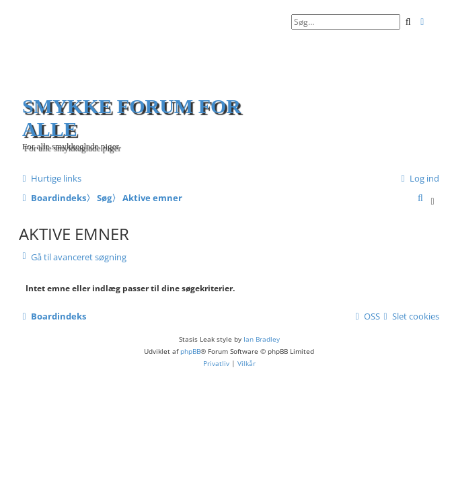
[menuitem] (418, 178)
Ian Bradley (261, 339)
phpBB (190, 351)
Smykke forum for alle (131, 117)
